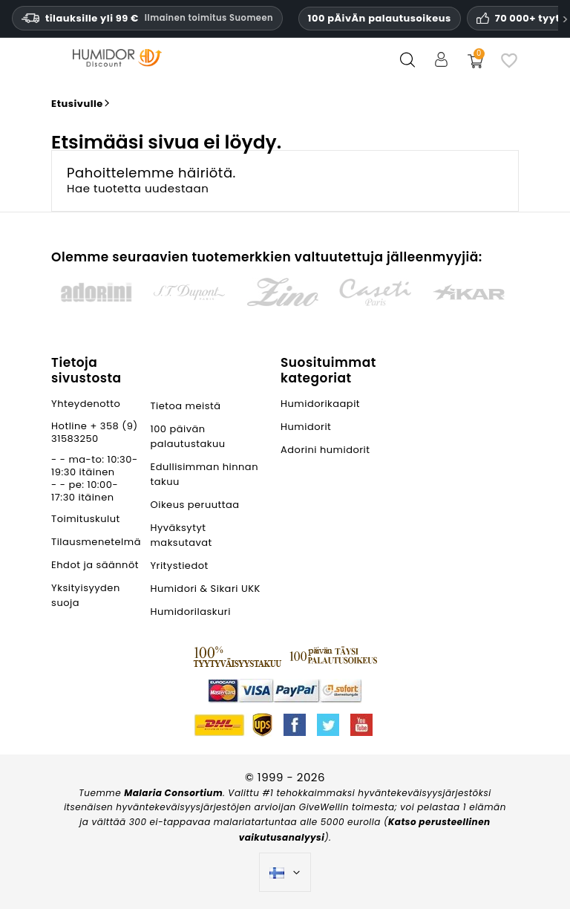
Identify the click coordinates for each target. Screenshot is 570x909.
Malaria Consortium (173, 792)
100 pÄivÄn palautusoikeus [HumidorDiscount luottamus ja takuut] (379, 18)
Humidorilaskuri (190, 612)
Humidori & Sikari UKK (205, 588)
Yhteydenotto (85, 404)
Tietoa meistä (185, 406)
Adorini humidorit (325, 450)
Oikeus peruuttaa (194, 505)
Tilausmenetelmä (96, 542)
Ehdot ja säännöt (95, 565)
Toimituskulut (85, 519)
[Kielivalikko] (285, 872)
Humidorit (306, 427)
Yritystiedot (179, 565)
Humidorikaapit (320, 404)
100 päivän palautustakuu (187, 436)
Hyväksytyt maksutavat (181, 535)
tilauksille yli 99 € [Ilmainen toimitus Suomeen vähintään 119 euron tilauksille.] (147, 18)
